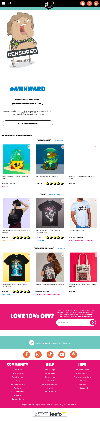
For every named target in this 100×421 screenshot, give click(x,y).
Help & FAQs (50, 373)
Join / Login (50, 370)
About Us (18, 370)
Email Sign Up (17, 373)
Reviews (17, 388)
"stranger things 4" (50, 248)
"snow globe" (50, 140)
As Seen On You (18, 384)
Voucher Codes (82, 370)
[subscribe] (93, 322)
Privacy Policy (82, 373)
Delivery (50, 380)
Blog (18, 380)
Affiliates (18, 395)
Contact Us (50, 377)
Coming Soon (18, 399)
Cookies (82, 380)
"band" (50, 194)
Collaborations (17, 392)
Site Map (82, 384)
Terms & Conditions (82, 377)
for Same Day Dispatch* (50, 343)
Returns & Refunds (50, 384)
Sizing (50, 388)
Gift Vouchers (50, 392)
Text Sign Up (17, 377)
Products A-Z (82, 388)
